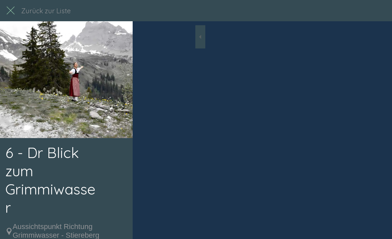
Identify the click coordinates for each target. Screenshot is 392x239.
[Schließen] (11, 11)
